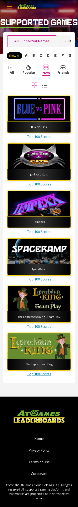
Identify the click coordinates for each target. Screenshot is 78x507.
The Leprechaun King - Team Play (39, 317)
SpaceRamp (39, 269)
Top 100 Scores (39, 136)
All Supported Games (32, 41)
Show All (14, 56)
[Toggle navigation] (9, 6)
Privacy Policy (39, 450)
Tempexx (39, 222)
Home (39, 438)
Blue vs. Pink (39, 127)
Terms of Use (39, 462)
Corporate (39, 473)
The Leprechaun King (39, 364)
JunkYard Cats (39, 174)
